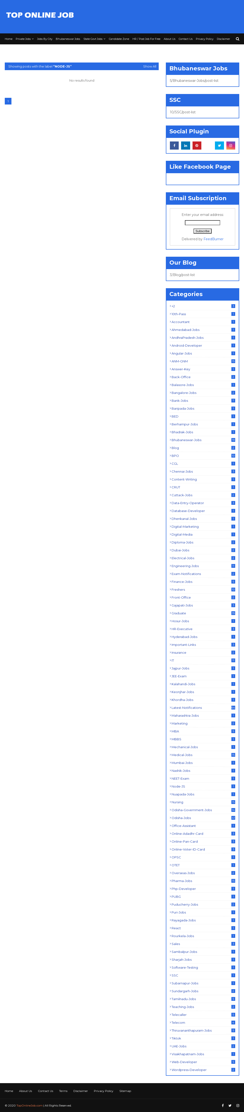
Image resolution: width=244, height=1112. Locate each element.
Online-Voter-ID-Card (203, 849)
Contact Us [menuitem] (186, 39)
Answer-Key (203, 369)
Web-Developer (203, 1062)
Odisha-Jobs (203, 818)
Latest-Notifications (203, 708)
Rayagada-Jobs (203, 920)
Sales (203, 944)
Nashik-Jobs (203, 771)
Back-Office (203, 377)
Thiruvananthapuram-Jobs (203, 1030)
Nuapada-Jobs (203, 794)
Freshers (203, 589)
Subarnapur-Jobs (203, 983)
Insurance (203, 652)
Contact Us (45, 1091)
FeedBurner (213, 239)
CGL (203, 463)
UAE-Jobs (203, 1046)
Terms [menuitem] (10, 50)
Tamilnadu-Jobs (203, 999)
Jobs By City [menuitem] (44, 39)
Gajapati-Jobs (203, 605)
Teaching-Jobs (203, 1007)
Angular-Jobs (203, 353)
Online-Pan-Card (203, 841)
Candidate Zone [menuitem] (119, 39)
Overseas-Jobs (203, 873)
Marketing (203, 723)
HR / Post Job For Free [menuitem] (146, 39)
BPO (203, 456)
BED (203, 416)
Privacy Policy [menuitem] (205, 39)
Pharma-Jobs (203, 881)
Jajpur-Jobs (203, 668)
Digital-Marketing (203, 526)
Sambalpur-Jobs (203, 952)
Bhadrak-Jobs (203, 432)
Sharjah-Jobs (203, 959)
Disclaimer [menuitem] (223, 39)
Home (9, 1091)
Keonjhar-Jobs (203, 692)
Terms (63, 1091)
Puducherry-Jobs (203, 904)
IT (203, 660)
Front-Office (203, 597)
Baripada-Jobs (203, 408)
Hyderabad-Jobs (203, 637)
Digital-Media (203, 534)
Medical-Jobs (203, 755)
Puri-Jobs (203, 912)
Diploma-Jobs (203, 542)
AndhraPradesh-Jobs (203, 337)
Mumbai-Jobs (203, 763)
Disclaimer (80, 1091)
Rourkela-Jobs (203, 936)
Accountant (203, 322)
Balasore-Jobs (203, 385)
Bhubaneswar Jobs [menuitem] (68, 39)
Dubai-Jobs (203, 550)
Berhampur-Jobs (203, 424)
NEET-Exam (203, 778)
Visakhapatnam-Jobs (203, 1054)
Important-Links (203, 645)
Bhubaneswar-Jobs (203, 440)
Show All (149, 66)
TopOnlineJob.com (29, 1105)
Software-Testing (203, 967)
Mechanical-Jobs (203, 747)
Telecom (203, 1022)
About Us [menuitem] (169, 39)
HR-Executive (203, 629)
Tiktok (203, 1038)
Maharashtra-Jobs (203, 715)
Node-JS (203, 786)
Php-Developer (203, 889)
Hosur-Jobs (203, 621)
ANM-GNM (203, 361)
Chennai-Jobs (203, 471)
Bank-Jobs (203, 400)
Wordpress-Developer (203, 1070)
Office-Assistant (203, 826)
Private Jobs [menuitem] (23, 39)
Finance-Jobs (203, 582)
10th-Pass (203, 314)
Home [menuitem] (8, 39)
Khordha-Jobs (203, 700)
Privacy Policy (103, 1091)
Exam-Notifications (203, 574)
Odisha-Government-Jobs (203, 810)
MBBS (203, 739)
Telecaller (203, 1015)
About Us (25, 1091)
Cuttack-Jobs (203, 495)
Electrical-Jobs (203, 558)
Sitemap (125, 1091)
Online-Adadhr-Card (203, 833)
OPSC (203, 857)
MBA (203, 731)
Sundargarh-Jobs (203, 991)
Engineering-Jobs (203, 566)
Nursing (203, 802)
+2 (203, 306)
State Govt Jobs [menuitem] (92, 39)
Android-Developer (203, 345)
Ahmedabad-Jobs (203, 330)
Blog (203, 448)
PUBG (203, 896)
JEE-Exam (203, 676)
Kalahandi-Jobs (203, 684)
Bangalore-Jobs (203, 393)
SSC (203, 975)
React (203, 928)
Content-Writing (203, 479)
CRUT (203, 487)
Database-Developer (203, 511)
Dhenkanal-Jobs (203, 519)
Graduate (203, 613)
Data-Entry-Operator (203, 503)
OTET (203, 865)
